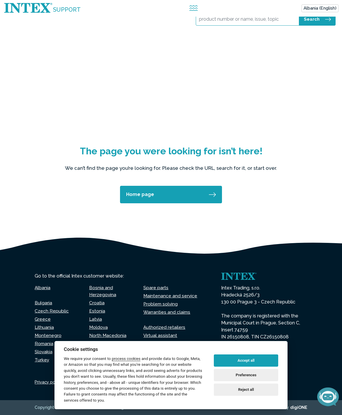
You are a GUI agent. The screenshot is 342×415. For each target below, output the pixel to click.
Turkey (42, 360)
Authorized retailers (164, 327)
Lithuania (44, 327)
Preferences (246, 375)
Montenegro (48, 335)
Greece (43, 319)
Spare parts (155, 287)
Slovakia (44, 351)
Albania (43, 287)
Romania (44, 343)
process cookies (126, 358)
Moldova (98, 327)
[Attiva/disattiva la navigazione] (193, 8)
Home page (140, 194)
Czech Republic (52, 311)
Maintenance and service (170, 296)
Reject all (246, 389)
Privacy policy (49, 382)
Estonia (97, 311)
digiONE (298, 407)
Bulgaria (43, 302)
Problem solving (161, 304)
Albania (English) (320, 8)
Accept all (245, 360)
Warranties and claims (167, 312)
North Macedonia (108, 335)
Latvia (96, 319)
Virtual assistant (160, 335)
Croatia (97, 302)
